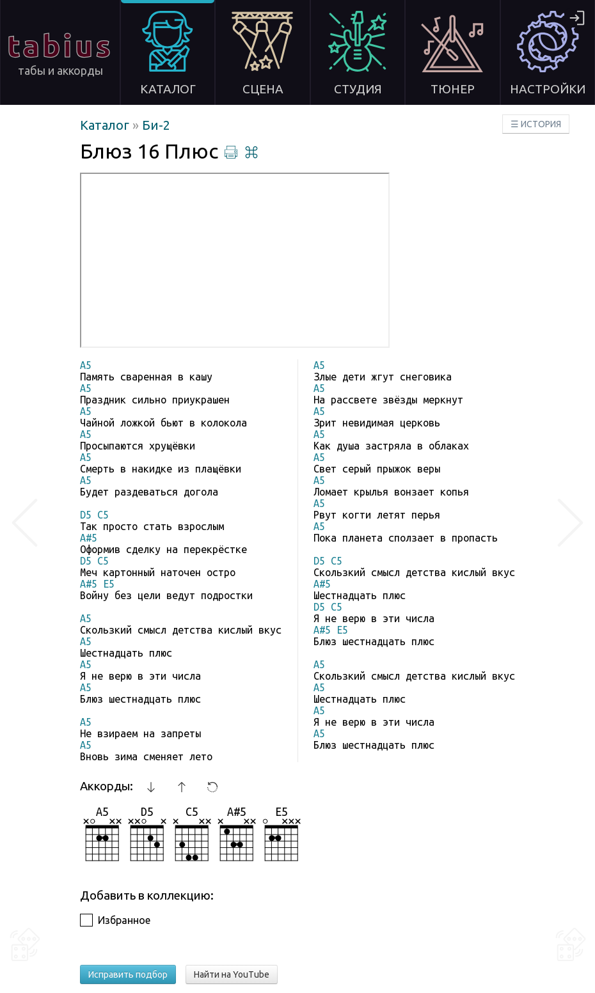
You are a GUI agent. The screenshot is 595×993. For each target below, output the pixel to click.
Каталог (106, 125)
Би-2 (156, 125)
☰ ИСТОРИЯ (536, 124)
